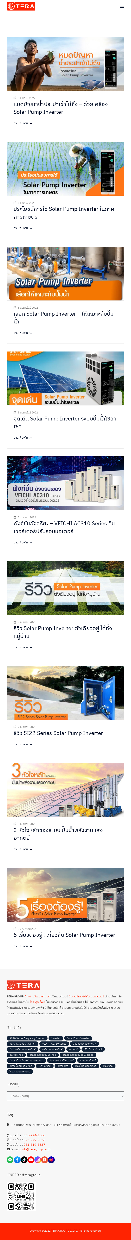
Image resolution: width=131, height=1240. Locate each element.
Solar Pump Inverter (78, 1038)
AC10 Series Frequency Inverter (27, 1038)
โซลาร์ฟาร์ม (45, 1066)
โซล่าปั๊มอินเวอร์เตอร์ (85, 1066)
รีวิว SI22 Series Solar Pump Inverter (58, 733)
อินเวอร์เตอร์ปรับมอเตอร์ (43, 1054)
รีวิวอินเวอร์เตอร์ (93, 1049)
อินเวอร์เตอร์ (16, 1054)
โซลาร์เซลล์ (62, 1066)
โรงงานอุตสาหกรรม (20, 1071)
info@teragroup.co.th (36, 1149)
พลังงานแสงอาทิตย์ (52, 1049)
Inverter (55, 1038)
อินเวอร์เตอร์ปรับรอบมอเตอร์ (78, 1054)
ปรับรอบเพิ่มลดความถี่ (84, 1043)
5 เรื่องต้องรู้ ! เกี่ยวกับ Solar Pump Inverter (64, 934)
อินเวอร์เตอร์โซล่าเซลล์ (61, 1060)
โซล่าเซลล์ (108, 1066)
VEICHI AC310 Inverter (23, 1043)
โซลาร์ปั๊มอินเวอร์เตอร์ (21, 1066)
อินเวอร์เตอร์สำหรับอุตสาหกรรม (26, 1060)
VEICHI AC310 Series (54, 1043)
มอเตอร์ (73, 1049)
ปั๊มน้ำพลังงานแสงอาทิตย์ (23, 1049)
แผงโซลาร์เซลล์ (87, 1060)
